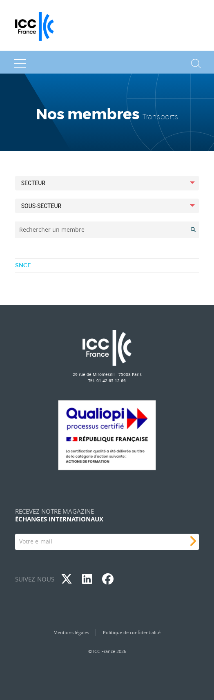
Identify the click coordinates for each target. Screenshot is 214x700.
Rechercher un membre (52, 229)
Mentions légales (71, 632)
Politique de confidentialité (131, 632)
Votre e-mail (35, 541)
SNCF (23, 265)
